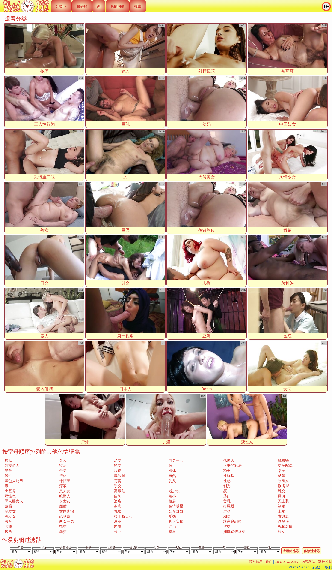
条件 (268, 562)
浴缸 (8, 476)
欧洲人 (64, 496)
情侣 (63, 476)
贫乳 (227, 501)
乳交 (281, 491)
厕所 (281, 496)
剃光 (227, 486)
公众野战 (176, 511)
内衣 (117, 526)
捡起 (172, 501)
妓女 (281, 532)
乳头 (172, 481)
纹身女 (283, 481)
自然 (172, 476)
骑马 (172, 532)
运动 (227, 511)
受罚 (172, 516)
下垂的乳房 (232, 465)
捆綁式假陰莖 (234, 532)
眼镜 (117, 471)
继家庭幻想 (232, 521)
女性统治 (66, 511)
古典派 (283, 516)
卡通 (8, 526)
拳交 (63, 532)
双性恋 (10, 496)
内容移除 (308, 562)
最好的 (82, 6)
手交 (117, 486)
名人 (63, 460)
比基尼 (10, 491)
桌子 (281, 471)
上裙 (281, 511)
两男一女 (176, 460)
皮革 (117, 521)
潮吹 (227, 516)
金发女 (10, 511)
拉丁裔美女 (123, 516)
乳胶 (117, 511)
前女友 (64, 501)
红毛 (172, 526)
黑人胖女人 (14, 501)
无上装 (283, 501)
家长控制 (325, 562)
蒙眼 (8, 506)
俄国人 (228, 460)
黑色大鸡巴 (14, 481)
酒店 (117, 501)
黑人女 (64, 491)
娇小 (172, 496)
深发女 (10, 516)
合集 (63, 471)
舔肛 (8, 460)
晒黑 (281, 476)
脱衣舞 (283, 460)
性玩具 (228, 476)
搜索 (137, 6)
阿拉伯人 (12, 465)
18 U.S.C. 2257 (287, 562)
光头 (8, 471)
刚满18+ (284, 486)
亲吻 (117, 506)
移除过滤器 (312, 551)
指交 (63, 526)
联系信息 (256, 562)
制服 (281, 506)
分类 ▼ (61, 6)
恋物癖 (64, 516)
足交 (117, 460)
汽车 (8, 521)
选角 (8, 532)
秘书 (227, 471)
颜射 (63, 506)
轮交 (117, 465)
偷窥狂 (283, 521)
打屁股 (228, 506)
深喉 (63, 486)
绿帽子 (64, 481)
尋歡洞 (119, 476)
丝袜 (227, 526)
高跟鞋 (119, 491)
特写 (63, 465)
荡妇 (227, 496)
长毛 (117, 532)
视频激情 (285, 526)
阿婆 (117, 481)
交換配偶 (285, 465)
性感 (227, 481)
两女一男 (66, 521)
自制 (117, 496)
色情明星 (117, 6)
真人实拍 (176, 521)
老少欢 (174, 491)
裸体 (172, 471)
